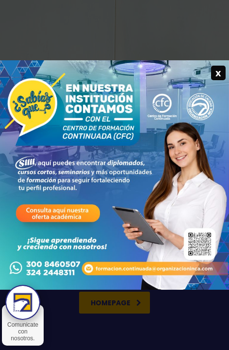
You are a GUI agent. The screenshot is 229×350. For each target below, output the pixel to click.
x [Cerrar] (218, 72)
